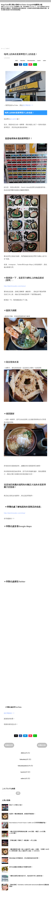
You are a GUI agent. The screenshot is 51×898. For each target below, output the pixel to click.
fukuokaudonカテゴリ (25, 766)
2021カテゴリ (25, 753)
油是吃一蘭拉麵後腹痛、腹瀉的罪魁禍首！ (22, 814)
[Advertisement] (17, 30)
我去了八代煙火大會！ (16, 805)
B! (25, 64)
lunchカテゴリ (25, 772)
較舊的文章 (42, 745)
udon (44, 60)
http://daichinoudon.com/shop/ (14, 513)
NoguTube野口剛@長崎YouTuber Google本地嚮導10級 (21, 5)
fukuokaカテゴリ (25, 759)
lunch (39, 60)
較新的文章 (9, 745)
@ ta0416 (13, 119)
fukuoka (22, 60)
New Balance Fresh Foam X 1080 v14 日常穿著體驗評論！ (28, 822)
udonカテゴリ (25, 778)
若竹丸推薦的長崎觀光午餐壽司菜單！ (21, 867)
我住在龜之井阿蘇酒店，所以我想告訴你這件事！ (24, 858)
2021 (16, 60)
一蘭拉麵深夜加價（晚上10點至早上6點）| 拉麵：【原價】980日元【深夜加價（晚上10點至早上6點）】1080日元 (29, 850)
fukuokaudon (31, 60)
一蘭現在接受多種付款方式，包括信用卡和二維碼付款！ (26, 876)
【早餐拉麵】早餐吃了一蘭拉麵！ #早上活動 (23, 840)
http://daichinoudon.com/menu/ (15, 286)
